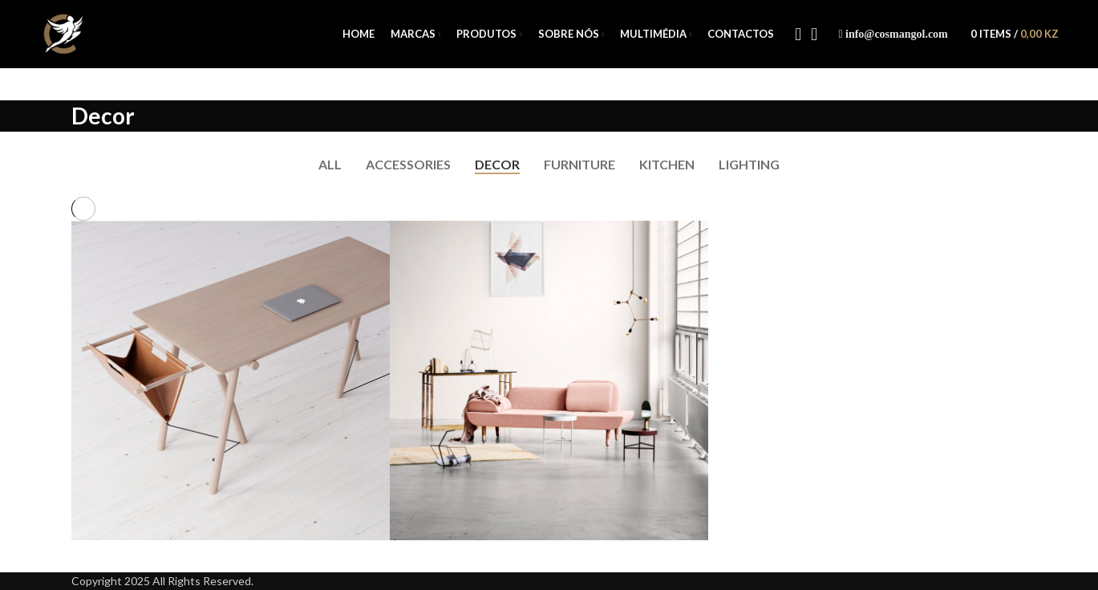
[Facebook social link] (798, 34)
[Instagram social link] (814, 34)
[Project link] (230, 380)
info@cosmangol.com (896, 34)
